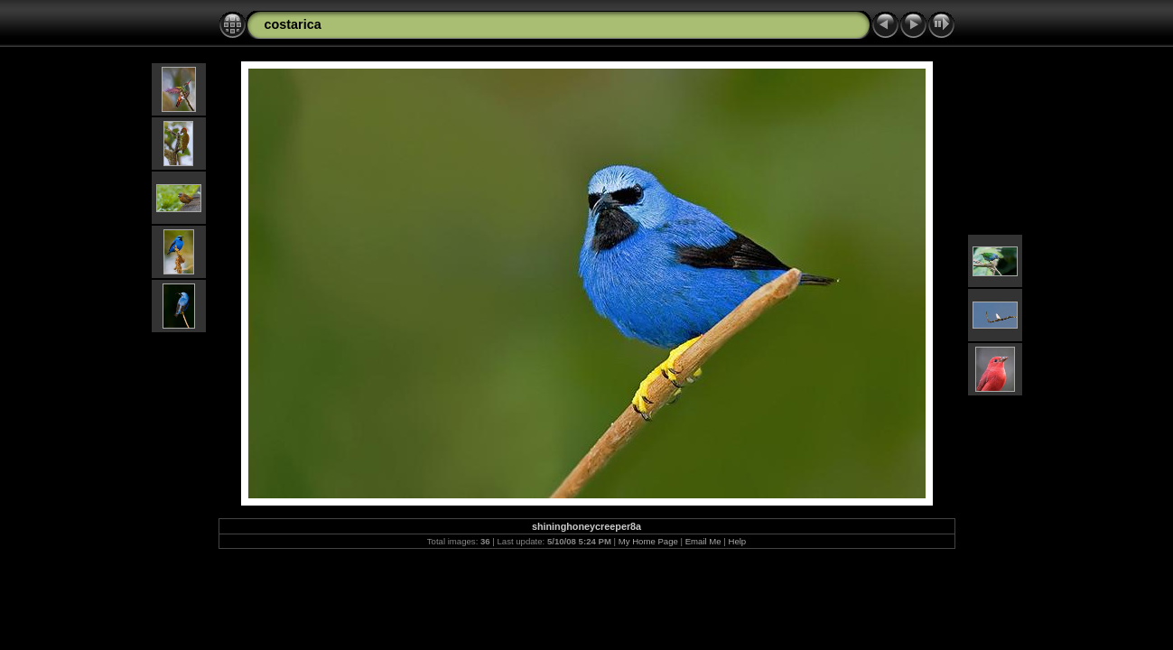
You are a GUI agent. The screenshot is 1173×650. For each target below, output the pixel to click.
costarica (293, 24)
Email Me (703, 541)
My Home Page (648, 541)
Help (737, 541)
